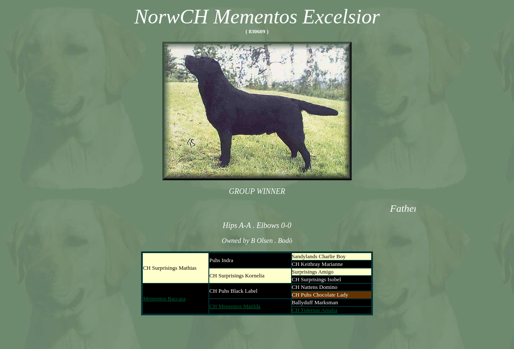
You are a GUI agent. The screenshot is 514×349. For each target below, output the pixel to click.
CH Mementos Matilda (234, 306)
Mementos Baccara (164, 298)
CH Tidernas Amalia (315, 310)
